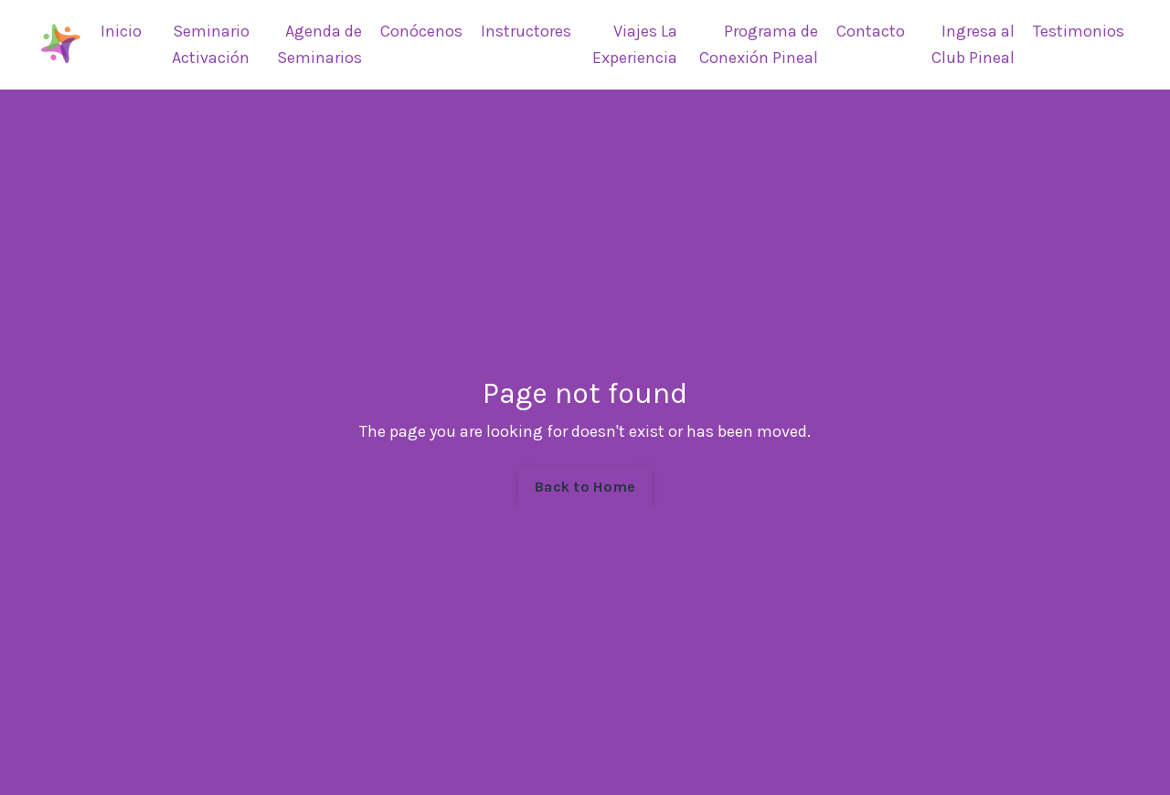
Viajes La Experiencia (634, 44)
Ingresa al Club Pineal (973, 44)
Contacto (870, 31)
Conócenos (421, 31)
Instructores (526, 31)
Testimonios (1078, 31)
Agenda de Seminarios (319, 44)
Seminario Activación (211, 44)
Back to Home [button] (585, 486)
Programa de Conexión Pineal (758, 44)
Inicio (121, 31)
